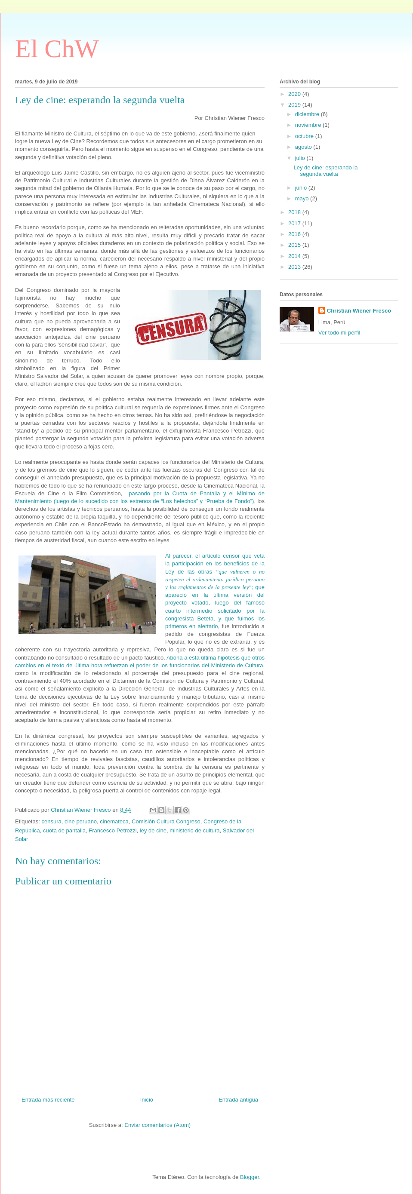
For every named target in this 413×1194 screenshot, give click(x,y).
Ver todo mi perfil (339, 332)
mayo (302, 198)
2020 (295, 94)
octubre (305, 136)
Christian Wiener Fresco (359, 310)
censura (51, 821)
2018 (295, 212)
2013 (295, 267)
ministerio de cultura (194, 830)
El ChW (57, 48)
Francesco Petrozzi (112, 830)
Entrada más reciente (48, 1099)
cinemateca (114, 821)
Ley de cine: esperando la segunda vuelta (325, 171)
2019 (295, 104)
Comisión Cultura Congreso (166, 821)
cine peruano (81, 821)
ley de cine (153, 830)
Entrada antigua (238, 1099)
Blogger (249, 1177)
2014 (295, 256)
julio (301, 158)
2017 (295, 223)
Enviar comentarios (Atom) (157, 1125)
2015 (295, 245)
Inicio (146, 1099)
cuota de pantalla (64, 830)
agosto (304, 147)
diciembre (308, 114)
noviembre (309, 125)
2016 (295, 234)
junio (301, 187)
